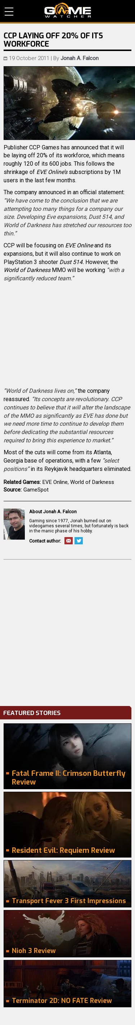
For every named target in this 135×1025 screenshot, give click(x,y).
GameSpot (36, 489)
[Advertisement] (67, 631)
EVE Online (55, 482)
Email (68, 540)
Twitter (79, 540)
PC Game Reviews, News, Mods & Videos (67, 10)
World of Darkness (92, 482)
